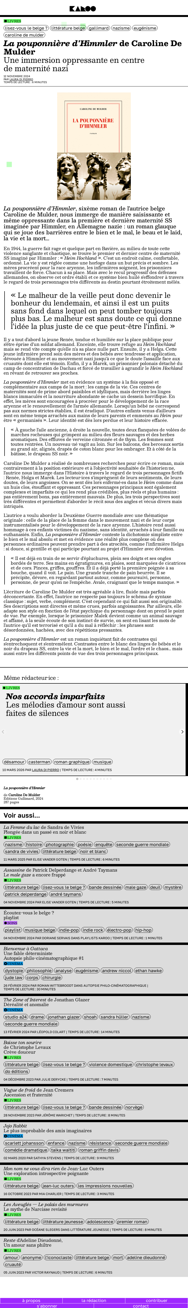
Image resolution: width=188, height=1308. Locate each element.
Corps (32, 977)
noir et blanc (93, 851)
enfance (56, 1143)
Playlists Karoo (95, 938)
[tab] (77, 779)
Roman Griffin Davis (99, 1150)
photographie (60, 844)
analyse (63, 970)
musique (102, 761)
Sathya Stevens (47, 1158)
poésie (84, 844)
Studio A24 (16, 1016)
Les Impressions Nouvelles (105, 1185)
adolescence (100, 1221)
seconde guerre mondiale (142, 844)
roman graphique (71, 761)
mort (118, 1257)
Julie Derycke (53, 1079)
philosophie (39, 970)
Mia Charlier (50, 1194)
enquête (103, 844)
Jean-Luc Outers (58, 1185)
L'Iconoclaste (58, 1257)
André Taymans (65, 894)
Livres (14, 21)
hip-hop (143, 930)
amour (11, 1257)
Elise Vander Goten (50, 859)
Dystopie (14, 970)
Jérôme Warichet (57, 1115)
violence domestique (110, 1064)
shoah (90, 1016)
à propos (31, 1300)
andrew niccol (116, 970)
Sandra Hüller (114, 1016)
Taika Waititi (63, 1150)
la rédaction (94, 1300)
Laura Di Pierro (21, 79)
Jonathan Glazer (64, 1016)
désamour (14, 761)
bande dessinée (105, 887)
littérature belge (68, 28)
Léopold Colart (51, 1032)
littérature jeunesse (63, 1221)
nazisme (121, 28)
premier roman (132, 1221)
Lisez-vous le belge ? (26, 28)
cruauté (13, 1264)
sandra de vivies (22, 851)
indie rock (93, 930)
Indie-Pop (69, 930)
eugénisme (145, 28)
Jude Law (13, 977)
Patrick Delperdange (25, 894)
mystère (173, 887)
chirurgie (51, 977)
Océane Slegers (46, 1230)
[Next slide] (182, 732)
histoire (34, 844)
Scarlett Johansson (24, 1143)
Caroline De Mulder (24, 35)
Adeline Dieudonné (146, 1257)
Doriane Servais (56, 938)
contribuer (156, 1300)
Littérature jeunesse (89, 1230)
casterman (39, 761)
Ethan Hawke (148, 970)
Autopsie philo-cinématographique (114, 985)
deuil (155, 887)
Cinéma (15, 963)
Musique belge (40, 930)
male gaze (135, 887)
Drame (37, 1016)
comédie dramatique (26, 1150)
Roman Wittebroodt (55, 985)
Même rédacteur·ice (30, 677)
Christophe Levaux (154, 1064)
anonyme (31, 1257)
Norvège (133, 1107)
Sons (12, 923)
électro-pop (119, 930)
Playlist (13, 930)
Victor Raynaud (46, 1272)
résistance (100, 1143)
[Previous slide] (3, 732)
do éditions (16, 1071)
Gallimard (99, 28)
